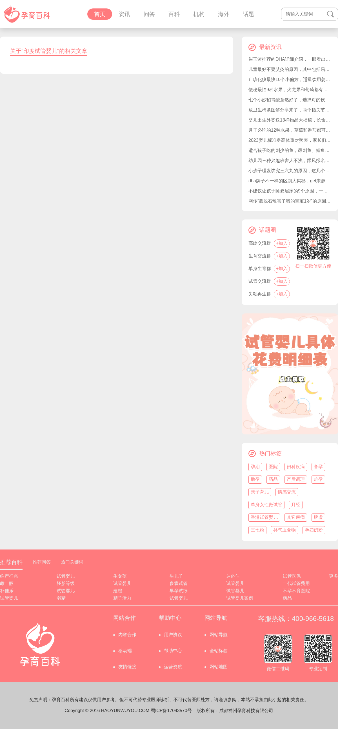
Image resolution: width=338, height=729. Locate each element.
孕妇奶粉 (314, 530)
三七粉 (257, 530)
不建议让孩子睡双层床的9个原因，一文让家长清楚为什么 (289, 191)
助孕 (255, 479)
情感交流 (287, 492)
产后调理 (296, 479)
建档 (117, 590)
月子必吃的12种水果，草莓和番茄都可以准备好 (289, 130)
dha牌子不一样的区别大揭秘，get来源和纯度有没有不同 (289, 180)
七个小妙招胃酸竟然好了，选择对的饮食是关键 (289, 99)
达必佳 (233, 576)
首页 (99, 14)
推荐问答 (42, 562)
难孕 (318, 479)
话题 (248, 14)
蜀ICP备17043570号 (171, 710)
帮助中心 (173, 650)
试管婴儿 (66, 576)
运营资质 (173, 666)
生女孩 (120, 576)
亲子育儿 (260, 492)
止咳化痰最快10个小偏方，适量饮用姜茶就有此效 (289, 79)
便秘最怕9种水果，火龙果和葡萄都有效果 (289, 89)
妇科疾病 (296, 466)
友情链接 (127, 666)
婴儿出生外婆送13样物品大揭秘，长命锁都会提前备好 (289, 120)
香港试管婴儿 (264, 517)
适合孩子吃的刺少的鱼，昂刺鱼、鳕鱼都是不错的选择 (289, 150)
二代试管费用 (296, 583)
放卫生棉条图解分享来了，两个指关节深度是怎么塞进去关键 (289, 109)
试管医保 (292, 576)
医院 (273, 466)
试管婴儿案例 (239, 598)
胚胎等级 (66, 583)
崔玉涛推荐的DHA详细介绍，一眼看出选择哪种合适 (289, 59)
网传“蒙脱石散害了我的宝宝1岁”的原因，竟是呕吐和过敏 (289, 201)
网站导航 (219, 634)
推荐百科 (11, 562)
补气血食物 (284, 530)
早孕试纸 (179, 590)
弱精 (61, 598)
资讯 (124, 14)
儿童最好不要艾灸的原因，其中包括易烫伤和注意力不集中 (289, 69)
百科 (174, 14)
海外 (223, 14)
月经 (295, 504)
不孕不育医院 (296, 590)
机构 (198, 14)
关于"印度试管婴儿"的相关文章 (48, 51)
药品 (273, 479)
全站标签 (219, 650)
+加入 (282, 243)
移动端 (125, 650)
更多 (333, 576)
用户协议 (173, 634)
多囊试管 (179, 583)
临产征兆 (9, 576)
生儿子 (176, 576)
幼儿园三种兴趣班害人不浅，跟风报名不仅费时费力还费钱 (289, 160)
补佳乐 (7, 590)
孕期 (255, 466)
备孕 (318, 466)
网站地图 (219, 666)
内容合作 (127, 634)
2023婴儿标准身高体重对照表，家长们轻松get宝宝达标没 (289, 140)
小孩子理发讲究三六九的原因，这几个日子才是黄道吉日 (289, 170)
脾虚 (318, 517)
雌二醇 (7, 583)
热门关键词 (72, 562)
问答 (149, 14)
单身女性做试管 (266, 504)
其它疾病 (296, 517)
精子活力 (122, 598)
